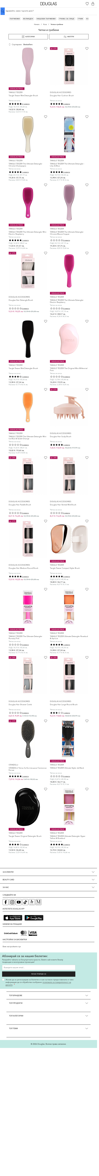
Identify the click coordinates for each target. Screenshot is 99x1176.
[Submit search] (3, 11)
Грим (80, 19)
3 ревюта (66, 576)
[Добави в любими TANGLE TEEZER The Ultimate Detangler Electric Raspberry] (86, 253)
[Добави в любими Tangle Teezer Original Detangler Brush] (45, 789)
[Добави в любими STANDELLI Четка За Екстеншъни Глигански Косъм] (45, 721)
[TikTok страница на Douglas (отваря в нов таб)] (25, 902)
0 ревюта (66, 240)
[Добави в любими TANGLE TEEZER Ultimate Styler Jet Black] (86, 721)
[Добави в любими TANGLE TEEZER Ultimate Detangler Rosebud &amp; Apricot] (86, 589)
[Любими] (87, 4)
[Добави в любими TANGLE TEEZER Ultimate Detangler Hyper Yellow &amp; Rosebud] (86, 789)
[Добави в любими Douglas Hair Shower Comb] (45, 657)
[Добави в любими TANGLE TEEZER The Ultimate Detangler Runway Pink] (45, 589)
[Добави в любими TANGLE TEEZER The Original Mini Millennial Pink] (86, 321)
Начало (36, 24)
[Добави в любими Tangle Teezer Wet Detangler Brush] (45, 48)
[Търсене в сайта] (48, 11)
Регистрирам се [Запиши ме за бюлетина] (38, 974)
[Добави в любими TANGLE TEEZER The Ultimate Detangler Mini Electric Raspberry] (45, 185)
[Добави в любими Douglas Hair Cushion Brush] (86, 48)
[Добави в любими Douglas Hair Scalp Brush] (86, 389)
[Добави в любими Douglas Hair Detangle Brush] (45, 253)
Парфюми (15, 19)
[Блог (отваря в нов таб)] (32, 902)
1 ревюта (25, 172)
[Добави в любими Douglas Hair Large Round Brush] (86, 657)
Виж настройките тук (12, 946)
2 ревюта (66, 104)
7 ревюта (25, 377)
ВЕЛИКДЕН (28, 19)
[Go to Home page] (49, 3)
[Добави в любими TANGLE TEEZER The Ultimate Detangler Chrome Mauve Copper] (86, 185)
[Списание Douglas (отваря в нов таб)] (38, 902)
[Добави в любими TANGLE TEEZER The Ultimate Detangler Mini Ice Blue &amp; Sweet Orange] (45, 389)
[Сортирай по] (34, 44)
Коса (45, 24)
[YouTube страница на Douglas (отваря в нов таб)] (19, 902)
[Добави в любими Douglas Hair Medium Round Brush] (45, 521)
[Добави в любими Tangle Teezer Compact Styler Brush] (86, 521)
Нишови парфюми (46, 19)
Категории (28, 36)
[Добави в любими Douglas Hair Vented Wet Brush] (86, 457)
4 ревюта (66, 172)
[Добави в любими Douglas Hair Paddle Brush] (45, 457)
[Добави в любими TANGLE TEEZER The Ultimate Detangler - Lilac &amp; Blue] (86, 116)
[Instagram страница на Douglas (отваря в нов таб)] (12, 902)
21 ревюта (26, 104)
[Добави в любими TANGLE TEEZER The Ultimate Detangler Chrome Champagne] (45, 116)
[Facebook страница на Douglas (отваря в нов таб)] (6, 902)
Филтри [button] (69, 36)
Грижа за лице (66, 19)
